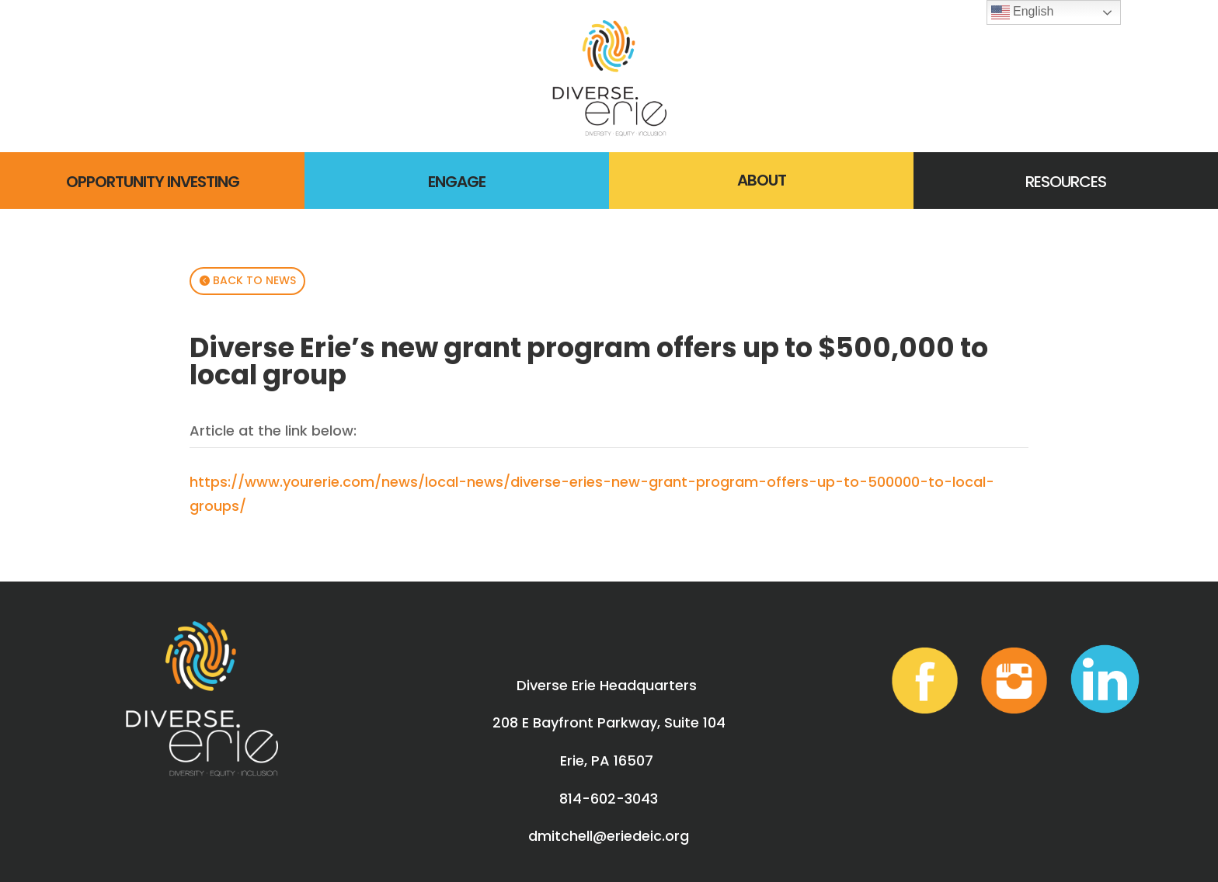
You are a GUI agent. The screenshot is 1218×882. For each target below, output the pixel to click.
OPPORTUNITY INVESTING (152, 182)
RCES (1088, 182)
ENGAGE (456, 182)
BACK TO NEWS (254, 280)
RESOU (1047, 182)
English (1022, 12)
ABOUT (761, 180)
